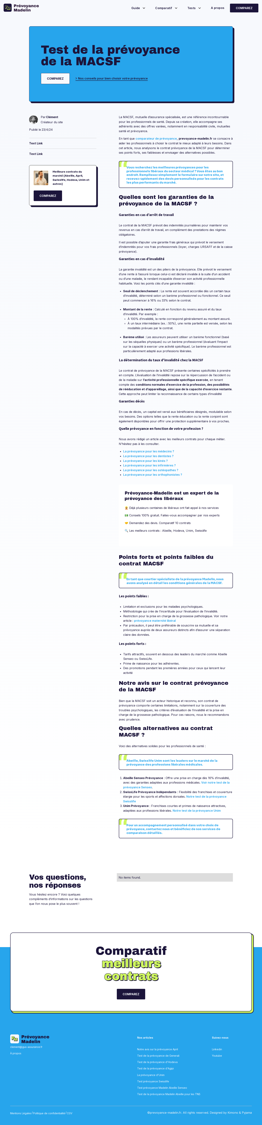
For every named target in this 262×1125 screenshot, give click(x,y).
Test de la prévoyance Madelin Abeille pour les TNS (168, 1094)
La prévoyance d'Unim (150, 1075)
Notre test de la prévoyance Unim (197, 810)
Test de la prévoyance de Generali (158, 1055)
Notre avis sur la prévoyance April (157, 1049)
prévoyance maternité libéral (155, 620)
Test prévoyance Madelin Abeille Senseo (162, 1087)
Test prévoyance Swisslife (153, 1081)
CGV (69, 1113)
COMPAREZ (47, 196)
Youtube (217, 1055)
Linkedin (217, 1049)
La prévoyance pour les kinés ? (145, 461)
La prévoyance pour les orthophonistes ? (152, 474)
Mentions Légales (20, 1113)
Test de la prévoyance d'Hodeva (157, 1062)
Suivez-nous (220, 1037)
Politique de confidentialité (49, 1113)
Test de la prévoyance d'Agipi (155, 1068)
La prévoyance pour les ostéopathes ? (150, 470)
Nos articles (145, 1037)
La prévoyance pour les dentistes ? (148, 456)
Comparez (244, 8)
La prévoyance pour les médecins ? (148, 451)
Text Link (36, 143)
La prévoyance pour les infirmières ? (149, 465)
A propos (217, 8)
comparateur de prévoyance (156, 138)
